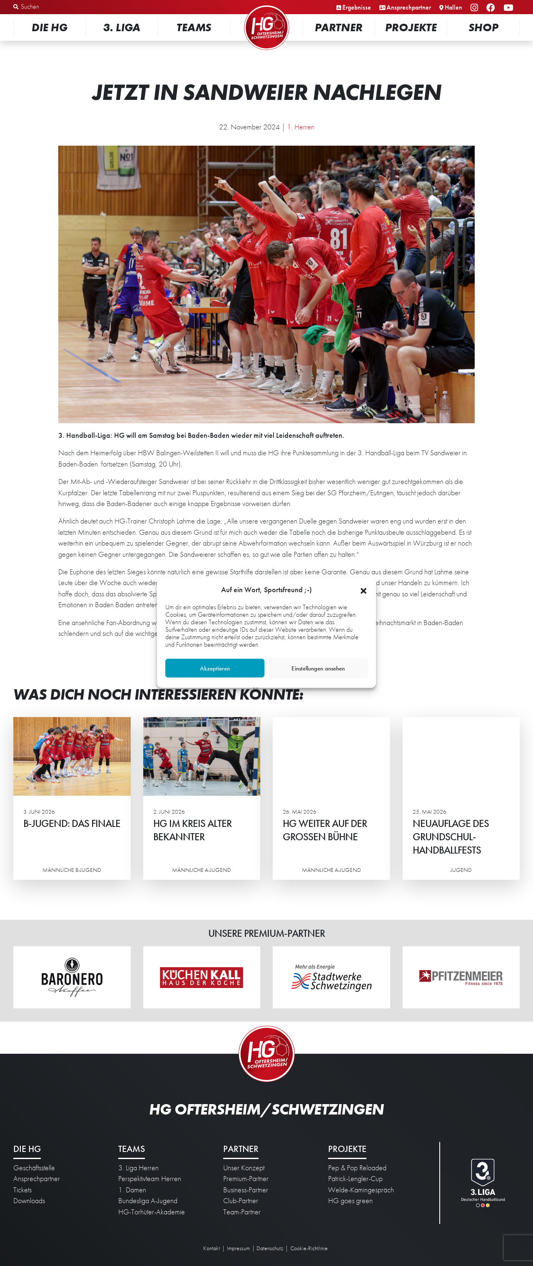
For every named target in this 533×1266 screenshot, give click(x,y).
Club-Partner (240, 1200)
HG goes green (350, 1200)
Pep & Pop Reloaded (357, 1167)
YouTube (509, 8)
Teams (194, 27)
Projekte (411, 27)
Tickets (22, 1189)
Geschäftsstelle (34, 1167)
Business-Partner (245, 1189)
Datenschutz (270, 1248)
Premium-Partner (246, 1178)
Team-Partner (242, 1211)
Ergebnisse (356, 7)
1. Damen (132, 1189)
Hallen (453, 7)
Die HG (49, 27)
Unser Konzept (243, 1167)
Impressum (238, 1248)
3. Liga (121, 27)
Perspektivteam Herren (149, 1178)
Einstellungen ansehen (318, 668)
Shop (483, 27)
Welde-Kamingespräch (361, 1189)
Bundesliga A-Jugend (147, 1200)
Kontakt (211, 1248)
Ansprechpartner (408, 7)
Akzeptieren (215, 668)
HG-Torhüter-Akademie (151, 1211)
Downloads (29, 1200)
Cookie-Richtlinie (309, 1248)
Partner (339, 27)
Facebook (492, 8)
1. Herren (300, 127)
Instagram (475, 8)
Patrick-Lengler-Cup (355, 1178)
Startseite (266, 6)
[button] (363, 590)
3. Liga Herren (138, 1167)
